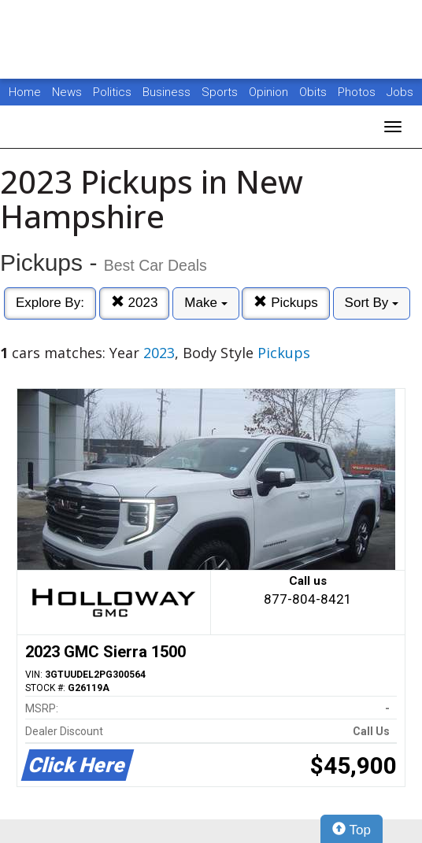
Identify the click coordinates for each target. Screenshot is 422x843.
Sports (221, 92)
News (67, 92)
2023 (134, 302)
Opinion (270, 92)
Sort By (371, 302)
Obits (314, 92)
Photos (358, 92)
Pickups (285, 302)
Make (205, 302)
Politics (112, 92)
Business (168, 92)
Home (25, 92)
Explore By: (50, 302)
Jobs (400, 92)
